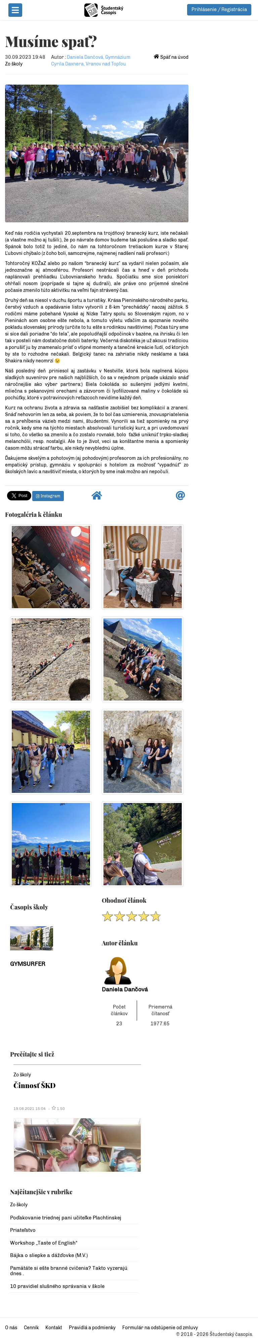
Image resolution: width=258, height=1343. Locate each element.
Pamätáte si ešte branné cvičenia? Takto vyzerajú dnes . (68, 1271)
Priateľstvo (23, 1230)
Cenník (31, 1328)
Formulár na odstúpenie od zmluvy (160, 1328)
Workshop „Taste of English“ (43, 1243)
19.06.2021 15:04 (29, 1108)
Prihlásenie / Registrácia (219, 9)
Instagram (48, 496)
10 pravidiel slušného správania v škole (57, 1286)
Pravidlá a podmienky (92, 1328)
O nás (11, 1328)
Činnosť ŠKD (34, 1085)
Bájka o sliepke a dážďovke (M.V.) (49, 1255)
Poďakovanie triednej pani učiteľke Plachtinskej (65, 1218)
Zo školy (14, 64)
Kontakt (53, 1328)
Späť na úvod (171, 57)
